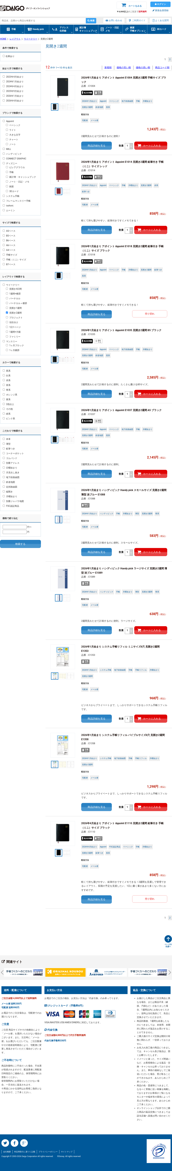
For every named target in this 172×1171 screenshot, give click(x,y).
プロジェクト (14, 317)
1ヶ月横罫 (12, 350)
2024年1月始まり (13, 81)
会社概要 (7, 1152)
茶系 (7, 385)
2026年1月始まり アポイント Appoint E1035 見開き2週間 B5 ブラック (121, 330)
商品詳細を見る (96, 145)
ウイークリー (11, 285)
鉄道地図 (9, 482)
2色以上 (8, 404)
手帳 (13, 29)
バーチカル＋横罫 (16, 303)
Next (169, 972)
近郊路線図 (10, 487)
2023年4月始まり (13, 76)
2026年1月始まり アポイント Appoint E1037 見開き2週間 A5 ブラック (121, 410)
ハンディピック (12, 154)
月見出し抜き (11, 472)
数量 (126, 146)
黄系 (7, 399)
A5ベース (9, 231)
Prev (3, 972)
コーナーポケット (13, 453)
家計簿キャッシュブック (88, 29)
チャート (12, 139)
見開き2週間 (14, 313)
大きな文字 (13, 134)
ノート (11, 144)
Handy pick (38, 29)
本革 (7, 439)
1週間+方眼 (13, 332)
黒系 (7, 370)
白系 (7, 375)
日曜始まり (10, 467)
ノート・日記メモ (112, 29)
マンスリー (10, 341)
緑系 (7, 413)
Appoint (8, 121)
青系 (7, 390)
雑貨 (10, 186)
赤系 (7, 380)
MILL (7, 149)
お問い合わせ (115, 20)
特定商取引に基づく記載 (24, 1152)
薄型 (7, 444)
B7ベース (9, 264)
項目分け (12, 322)
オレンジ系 (10, 394)
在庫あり (8, 56)
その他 (8, 409)
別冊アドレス (11, 463)
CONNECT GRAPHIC (14, 158)
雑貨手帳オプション (138, 29)
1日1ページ (13, 327)
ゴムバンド (10, 458)
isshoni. (8, 205)
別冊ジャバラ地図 (13, 501)
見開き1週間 (14, 308)
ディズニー (10, 163)
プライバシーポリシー (48, 1152)
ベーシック (13, 125)
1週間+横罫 (13, 293)
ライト (11, 130)
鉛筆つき (9, 448)
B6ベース (9, 240)
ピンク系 (9, 418)
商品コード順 (162, 67)
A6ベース (9, 245)
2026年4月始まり (13, 100)
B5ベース (9, 235)
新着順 (108, 67)
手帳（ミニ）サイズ (14, 259)
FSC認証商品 (11, 506)
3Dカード (161, 29)
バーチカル (13, 298)
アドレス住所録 (64, 29)
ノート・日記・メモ (17, 181)
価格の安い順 (124, 67)
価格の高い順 (143, 67)
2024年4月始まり (13, 86)
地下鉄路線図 (11, 477)
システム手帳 (11, 196)
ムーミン (9, 210)
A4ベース (9, 250)
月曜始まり (10, 496)
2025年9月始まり (13, 91)
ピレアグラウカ (15, 167)
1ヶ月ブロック (15, 345)
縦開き (8, 491)
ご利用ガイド (138, 20)
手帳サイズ (10, 255)
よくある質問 (162, 20)
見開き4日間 (14, 289)
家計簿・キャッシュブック (21, 177)
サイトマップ (66, 1152)
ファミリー (13, 336)
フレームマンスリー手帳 (17, 201)
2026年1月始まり (13, 96)
